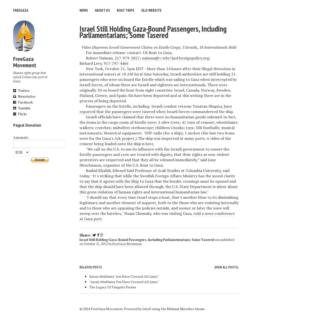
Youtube (21, 108)
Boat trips (125, 10)
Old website (151, 10)
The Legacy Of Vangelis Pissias (112, 287)
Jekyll (146, 308)
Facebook (23, 102)
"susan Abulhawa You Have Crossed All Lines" (124, 281)
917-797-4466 (116, 63)
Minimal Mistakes (180, 308)
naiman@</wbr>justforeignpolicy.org (175, 58)
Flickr (20, 114)
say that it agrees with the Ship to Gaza (118, 181)
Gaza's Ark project (118, 138)
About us (102, 10)
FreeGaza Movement (126, 244)
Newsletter (24, 96)
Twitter (21, 90)
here (149, 143)
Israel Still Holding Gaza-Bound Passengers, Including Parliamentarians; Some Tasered (153, 32)
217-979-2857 (127, 58)
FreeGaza (20, 10)
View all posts (226, 267)
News (84, 10)
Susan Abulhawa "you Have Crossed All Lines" (124, 276)
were (151, 122)
